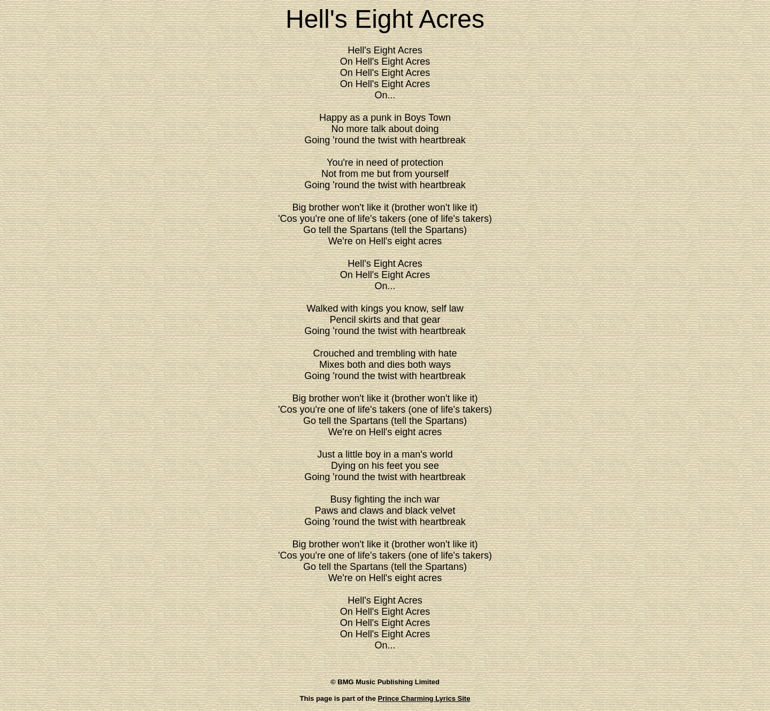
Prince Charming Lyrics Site (424, 698)
